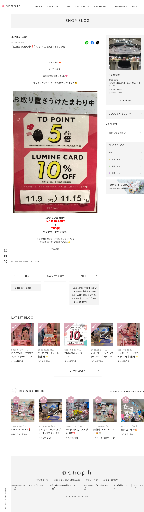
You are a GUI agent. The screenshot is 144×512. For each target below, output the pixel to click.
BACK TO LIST (55, 276)
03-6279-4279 (116, 89)
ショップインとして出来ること (66, 479)
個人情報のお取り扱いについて (63, 487)
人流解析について (121, 487)
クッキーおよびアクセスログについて (27, 487)
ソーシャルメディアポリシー (95, 485)
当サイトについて (111, 479)
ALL (110, 152)
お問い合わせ (92, 479)
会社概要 (40, 479)
